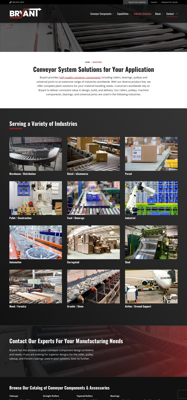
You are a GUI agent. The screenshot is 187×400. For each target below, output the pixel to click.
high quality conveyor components (80, 77)
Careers (154, 2)
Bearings (114, 396)
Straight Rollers (51, 396)
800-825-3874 (16, 2)
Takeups (13, 396)
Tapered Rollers (85, 396)
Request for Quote (170, 2)
